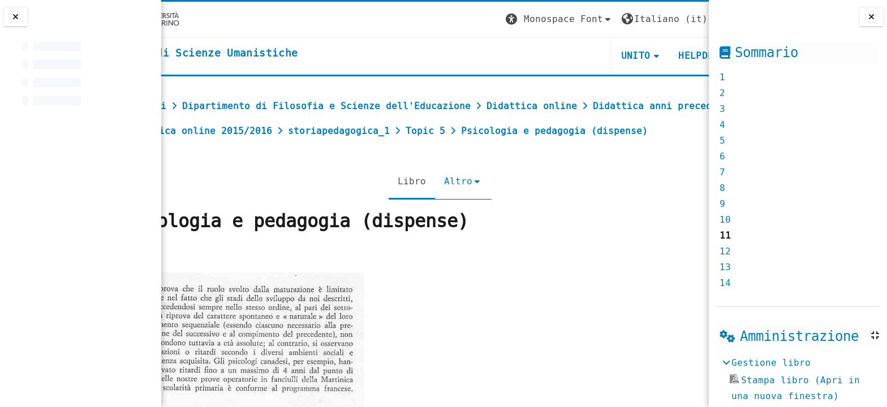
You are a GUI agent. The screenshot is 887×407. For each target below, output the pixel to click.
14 (725, 282)
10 (725, 219)
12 (725, 251)
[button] (497, 19)
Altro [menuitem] (453, 206)
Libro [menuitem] (407, 206)
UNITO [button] (573, 55)
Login (685, 18)
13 (725, 267)
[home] (256, 53)
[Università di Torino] (196, 18)
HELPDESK (639, 55)
